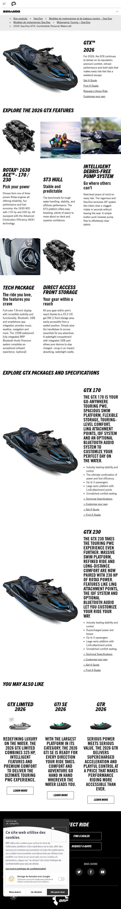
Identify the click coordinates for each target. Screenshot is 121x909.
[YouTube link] (102, 871)
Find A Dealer (91, 85)
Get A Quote (90, 80)
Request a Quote (81, 846)
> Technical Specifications (98, 498)
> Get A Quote (91, 509)
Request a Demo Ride (95, 91)
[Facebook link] (90, 871)
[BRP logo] (14, 4)
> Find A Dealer (92, 514)
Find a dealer (81, 836)
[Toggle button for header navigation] (4, 4)
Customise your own (94, 96)
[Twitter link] (79, 871)
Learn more (20, 790)
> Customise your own (96, 504)
